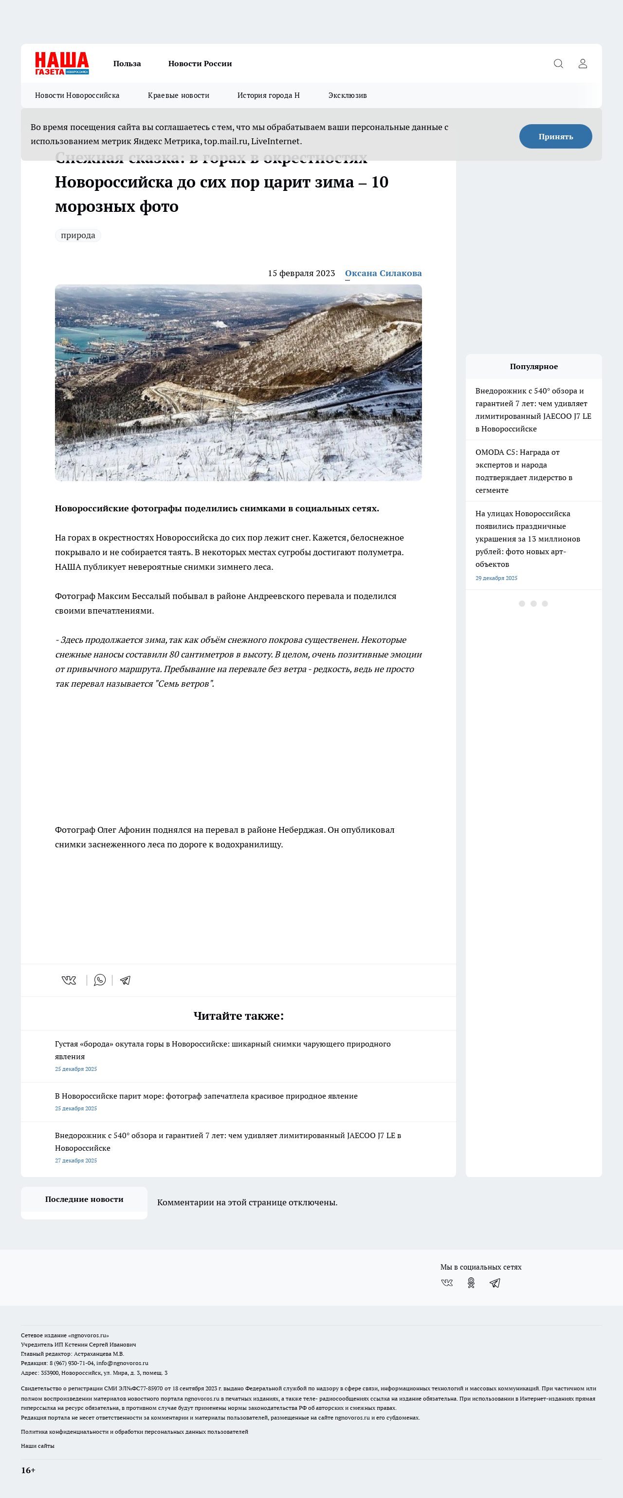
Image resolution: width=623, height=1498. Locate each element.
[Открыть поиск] (558, 63)
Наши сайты (38, 1445)
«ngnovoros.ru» (88, 1335)
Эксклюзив (348, 95)
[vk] (69, 980)
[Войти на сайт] (582, 63)
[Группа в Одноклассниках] (471, 1282)
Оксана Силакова (383, 273)
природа (78, 235)
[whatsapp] (99, 980)
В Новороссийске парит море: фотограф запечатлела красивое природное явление (238, 1103)
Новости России (200, 63)
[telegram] (128, 980)
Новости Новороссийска (77, 95)
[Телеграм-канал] (495, 1282)
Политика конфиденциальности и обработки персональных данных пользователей (134, 1431)
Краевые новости (178, 95)
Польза (127, 63)
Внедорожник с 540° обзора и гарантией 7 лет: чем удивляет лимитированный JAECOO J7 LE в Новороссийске (238, 1148)
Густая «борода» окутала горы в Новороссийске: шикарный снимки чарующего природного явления (238, 1057)
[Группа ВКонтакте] (447, 1282)
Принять (556, 136)
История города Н (269, 95)
